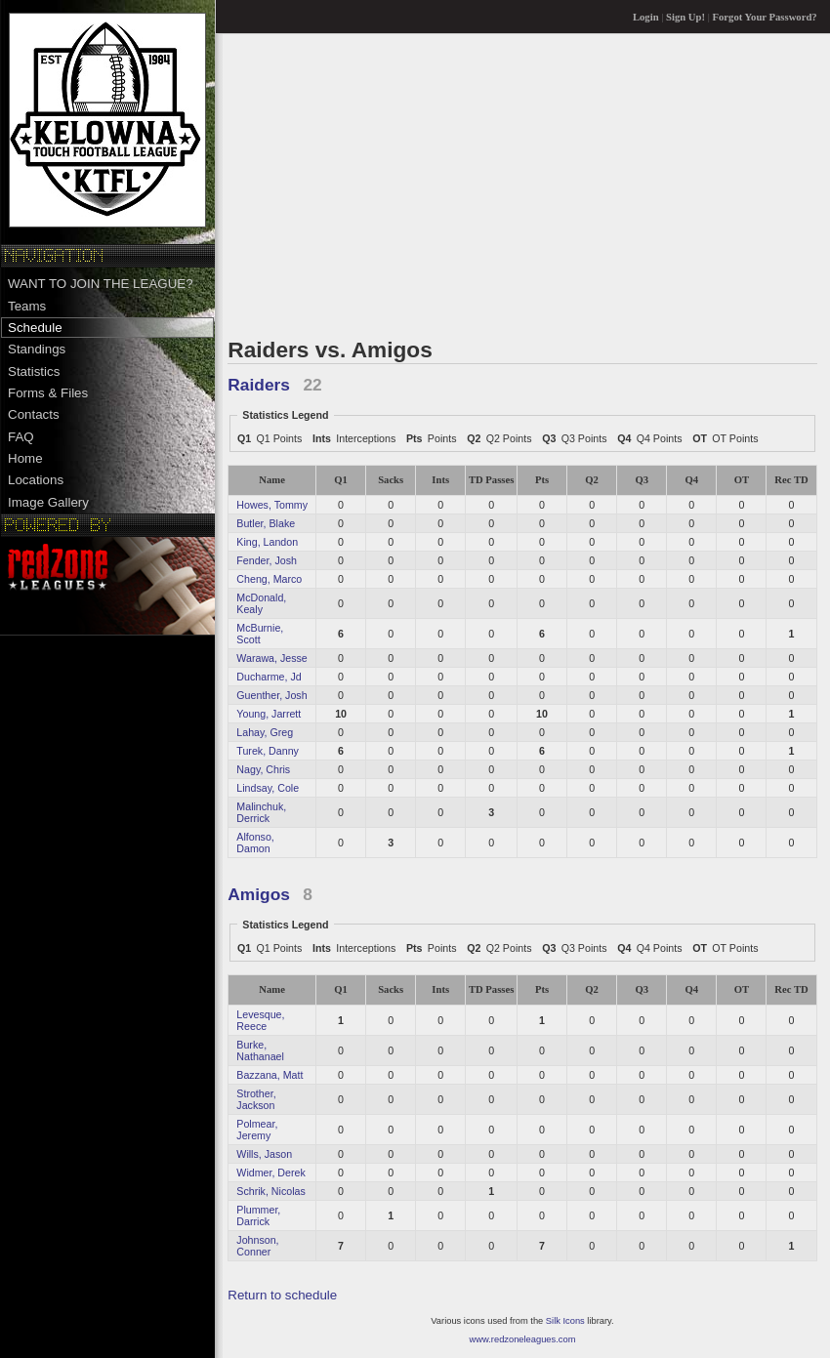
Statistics (34, 371)
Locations (35, 480)
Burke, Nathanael (260, 1050)
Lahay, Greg (264, 732)
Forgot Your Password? (765, 17)
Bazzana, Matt (269, 1075)
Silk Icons (565, 1321)
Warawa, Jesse (271, 658)
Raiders (259, 384)
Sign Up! (685, 17)
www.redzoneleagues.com (523, 1339)
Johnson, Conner (257, 1245)
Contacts (34, 414)
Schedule (35, 327)
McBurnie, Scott (259, 633)
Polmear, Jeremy (256, 1129)
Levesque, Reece (260, 1020)
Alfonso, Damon (255, 842)
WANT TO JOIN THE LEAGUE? (100, 283)
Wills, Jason (264, 1154)
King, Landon (267, 542)
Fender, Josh (266, 560)
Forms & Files (48, 393)
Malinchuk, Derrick (261, 812)
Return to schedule (282, 1295)
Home (25, 458)
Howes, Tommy (272, 505)
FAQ (21, 437)
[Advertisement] (522, 184)
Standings (36, 349)
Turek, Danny (267, 751)
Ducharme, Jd (268, 676)
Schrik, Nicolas (270, 1191)
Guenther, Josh (271, 695)
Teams (27, 306)
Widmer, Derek (270, 1172)
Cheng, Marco (269, 579)
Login (646, 17)
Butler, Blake (265, 523)
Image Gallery (48, 502)
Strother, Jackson (255, 1099)
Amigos (259, 894)
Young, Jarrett (268, 714)
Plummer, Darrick (258, 1215)
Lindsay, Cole (267, 788)
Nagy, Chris (263, 769)
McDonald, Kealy (261, 603)
